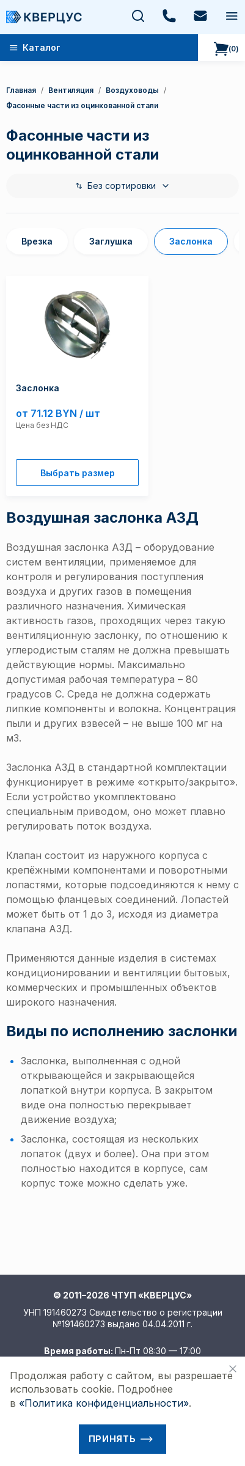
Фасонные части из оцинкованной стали (82, 105)
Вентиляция (70, 90)
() (226, 49)
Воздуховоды (132, 90)
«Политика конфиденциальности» (104, 1403)
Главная (21, 90)
